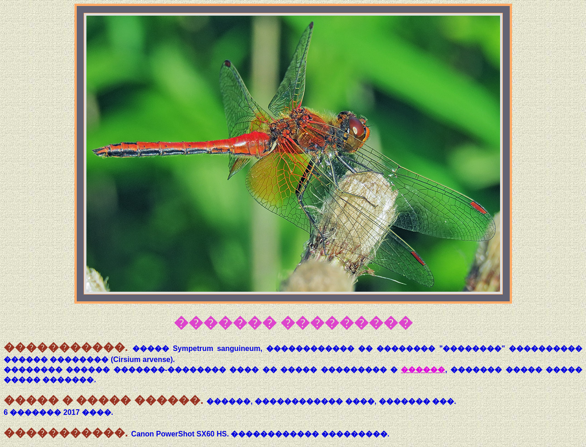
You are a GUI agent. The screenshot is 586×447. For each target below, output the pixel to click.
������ (423, 369)
